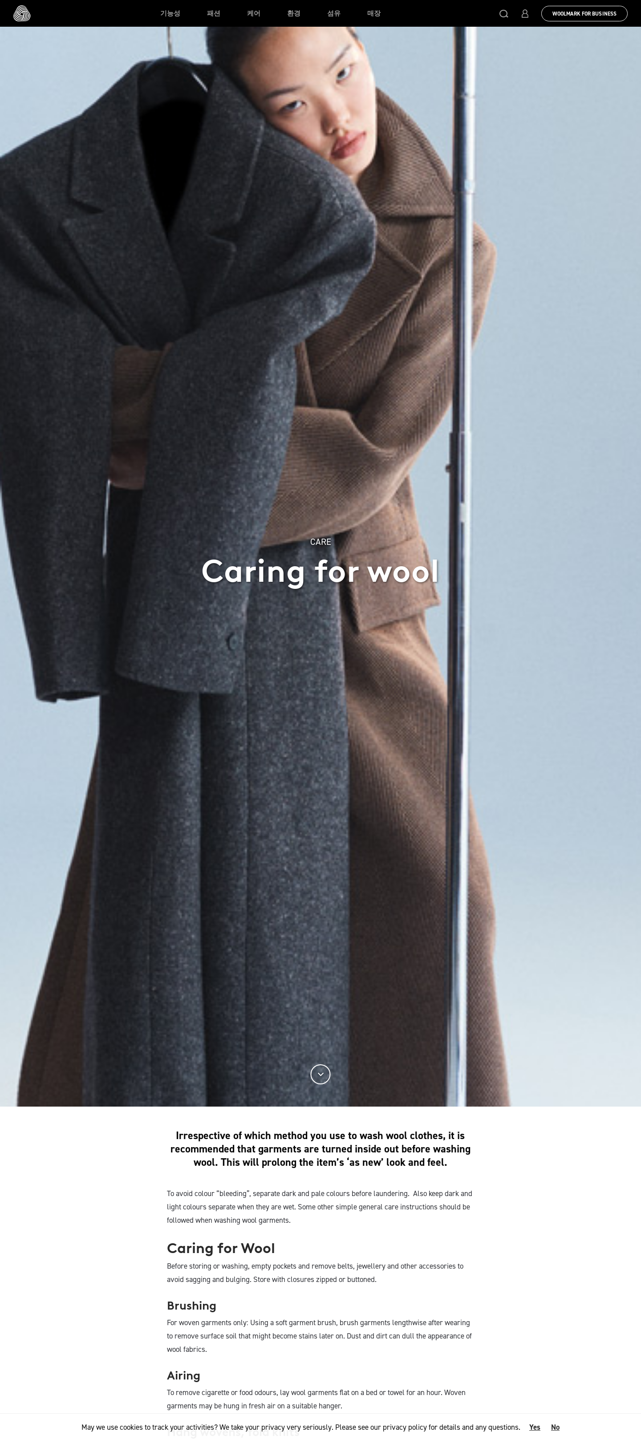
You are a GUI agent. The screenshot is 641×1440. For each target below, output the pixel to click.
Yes (534, 1427)
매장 (374, 13)
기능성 (170, 13)
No (555, 1427)
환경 (293, 13)
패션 (213, 13)
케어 (253, 13)
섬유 (334, 13)
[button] (503, 13)
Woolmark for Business (584, 13)
